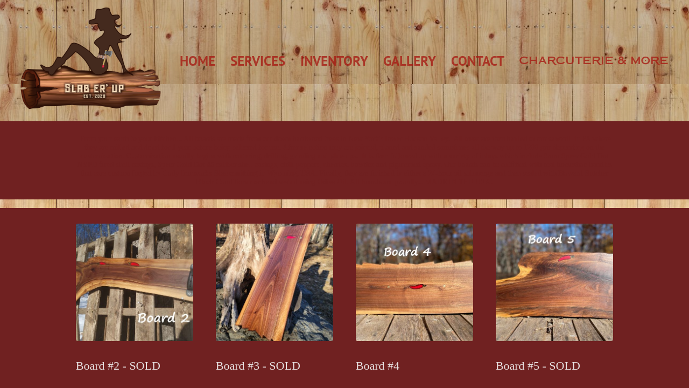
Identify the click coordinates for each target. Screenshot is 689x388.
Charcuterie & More (594, 60)
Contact (477, 61)
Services (257, 61)
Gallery (409, 61)
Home (197, 61)
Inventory (334, 61)
